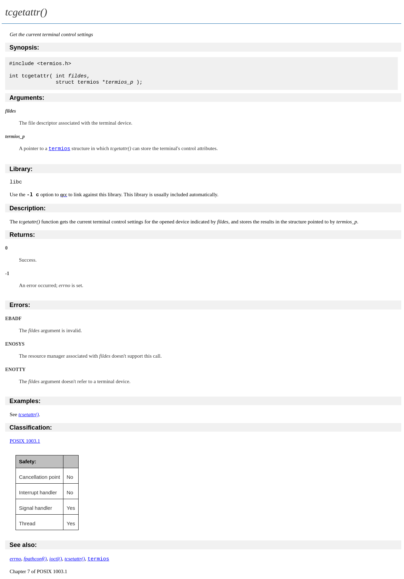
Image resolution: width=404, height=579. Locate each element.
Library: (21, 168)
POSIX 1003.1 (25, 440)
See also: (23, 544)
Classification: (31, 427)
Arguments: (27, 97)
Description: (28, 207)
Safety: (27, 461)
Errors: (20, 304)
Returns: (22, 234)
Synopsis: (24, 47)
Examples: (25, 400)
